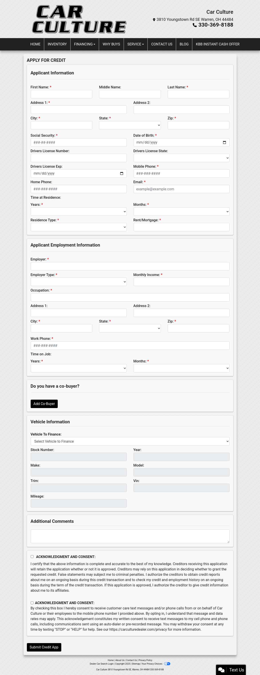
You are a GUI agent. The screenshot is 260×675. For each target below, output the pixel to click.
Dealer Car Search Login (101, 664)
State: (103, 118)
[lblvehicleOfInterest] (130, 441)
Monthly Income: (146, 275)
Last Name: (177, 87)
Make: (35, 465)
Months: (140, 204)
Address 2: (141, 103)
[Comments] (130, 536)
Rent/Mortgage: (146, 220)
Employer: (38, 259)
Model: (138, 465)
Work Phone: (41, 339)
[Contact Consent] (32, 602)
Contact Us (131, 660)
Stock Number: (42, 450)
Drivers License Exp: (47, 166)
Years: (36, 204)
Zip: (171, 118)
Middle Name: (110, 87)
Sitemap (136, 664)
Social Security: (43, 135)
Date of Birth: (143, 135)
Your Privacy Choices (156, 664)
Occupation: (40, 290)
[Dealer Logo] (78, 19)
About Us (120, 660)
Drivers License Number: (50, 151)
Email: (138, 182)
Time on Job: (41, 354)
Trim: (35, 481)
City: (34, 118)
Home (111, 660)
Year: (137, 450)
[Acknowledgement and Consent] (32, 556)
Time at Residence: (46, 197)
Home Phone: (41, 182)
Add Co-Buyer (44, 404)
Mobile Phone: (144, 166)
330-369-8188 (215, 25)
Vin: (136, 481)
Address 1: (39, 103)
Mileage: (37, 496)
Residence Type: (44, 220)
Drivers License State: (150, 151)
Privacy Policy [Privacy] (145, 660)
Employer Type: (43, 275)
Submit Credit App (44, 647)
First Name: (40, 87)
